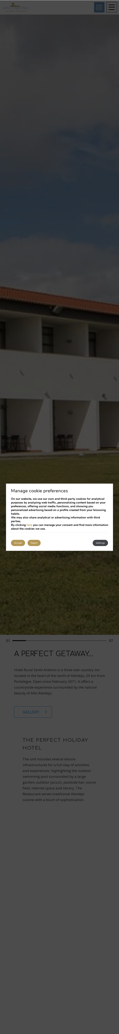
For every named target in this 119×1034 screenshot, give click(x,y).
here (29, 525)
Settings (100, 543)
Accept (18, 543)
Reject (34, 543)
